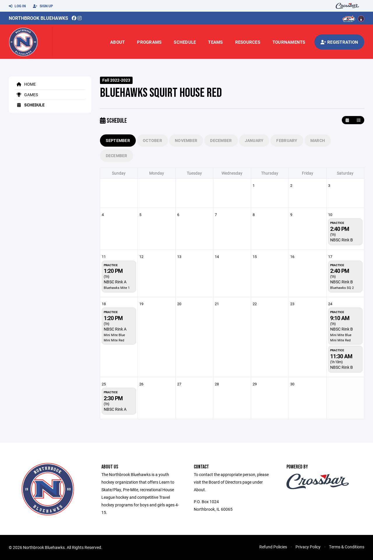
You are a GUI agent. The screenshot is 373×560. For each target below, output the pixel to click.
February (286, 140)
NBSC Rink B (341, 240)
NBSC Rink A (115, 282)
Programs (149, 42)
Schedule (185, 42)
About (117, 42)
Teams (215, 42)
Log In (17, 6)
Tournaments (288, 42)
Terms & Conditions (346, 547)
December (221, 140)
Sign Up (43, 6)
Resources (247, 42)
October (152, 140)
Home (25, 84)
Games (26, 94)
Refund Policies (273, 547)
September (118, 140)
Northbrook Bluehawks (38, 18)
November (186, 140)
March (317, 140)
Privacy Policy (308, 547)
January (254, 140)
